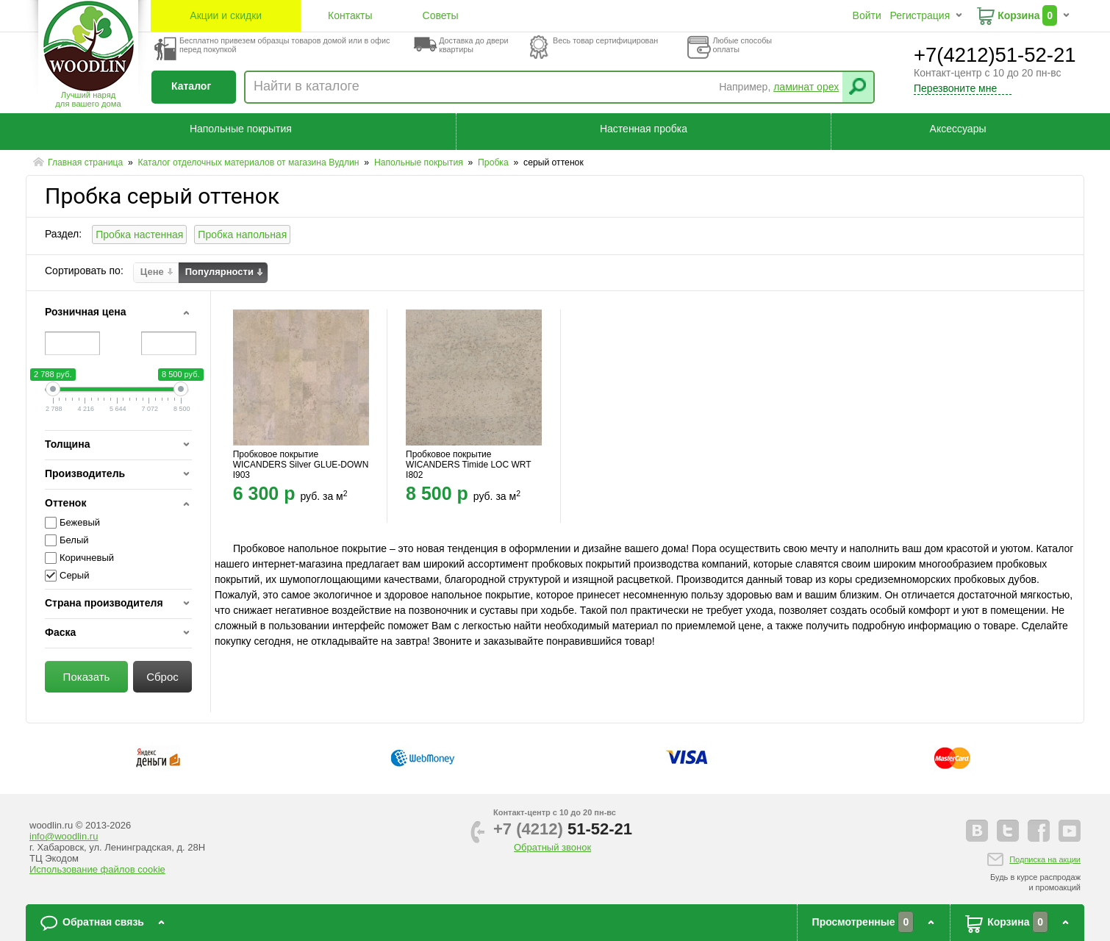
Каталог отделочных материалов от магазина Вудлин (249, 162)
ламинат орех (806, 87)
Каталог (191, 86)
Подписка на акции (1045, 859)
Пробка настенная (139, 234)
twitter (1008, 831)
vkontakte (977, 831)
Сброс (162, 676)
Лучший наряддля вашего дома (88, 99)
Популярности (219, 272)
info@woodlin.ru (63, 836)
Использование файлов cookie (97, 869)
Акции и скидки (226, 15)
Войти (867, 15)
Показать (86, 676)
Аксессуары (958, 129)
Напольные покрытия (241, 129)
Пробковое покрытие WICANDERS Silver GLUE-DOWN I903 (301, 464)
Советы (441, 15)
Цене (152, 272)
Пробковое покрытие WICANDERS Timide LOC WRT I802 (468, 464)
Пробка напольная (242, 234)
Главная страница (87, 162)
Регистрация (919, 15)
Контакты (350, 15)
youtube (1070, 831)
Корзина (1018, 15)
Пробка (494, 162)
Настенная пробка (643, 129)
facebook (1039, 831)
